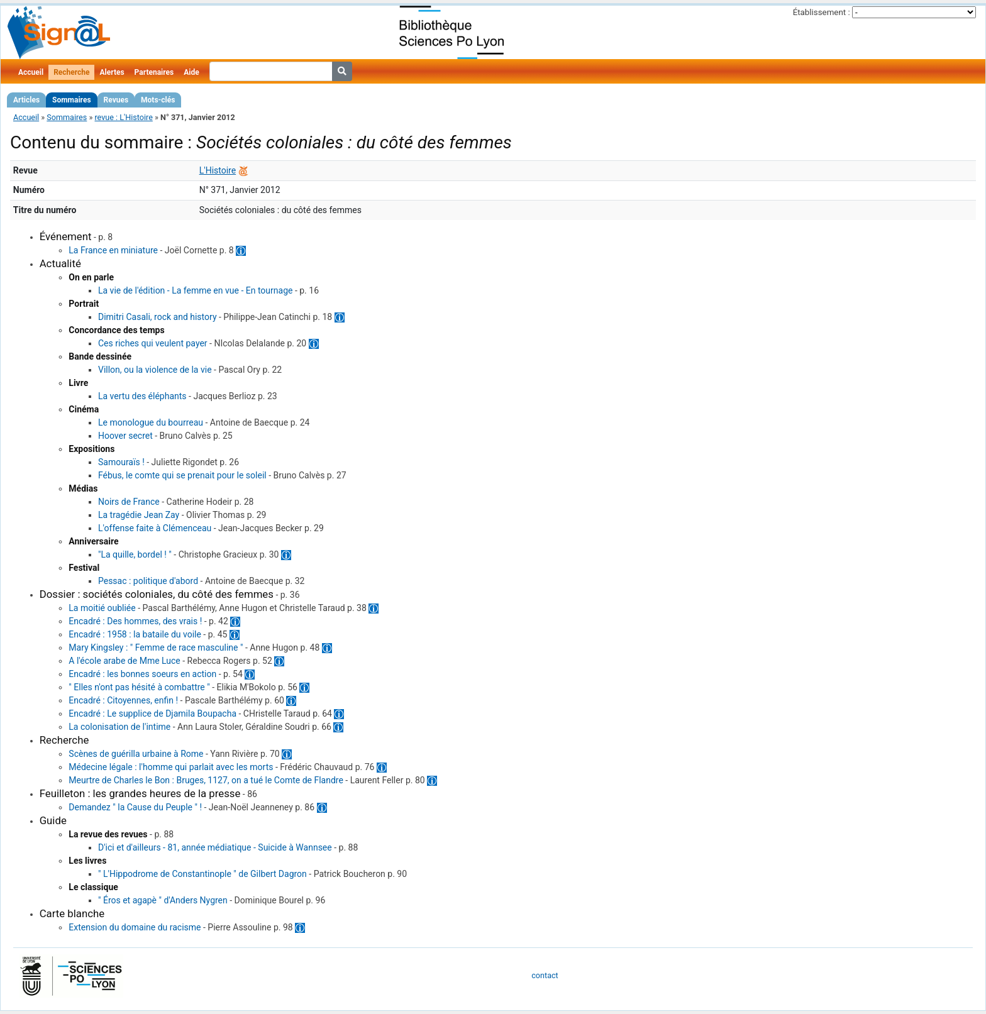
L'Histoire (217, 170)
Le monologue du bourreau (150, 422)
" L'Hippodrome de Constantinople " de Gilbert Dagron (202, 874)
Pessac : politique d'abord (148, 581)
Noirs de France (129, 502)
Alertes (111, 72)
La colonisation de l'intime (119, 727)
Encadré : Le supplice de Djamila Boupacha (152, 713)
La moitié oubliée (102, 608)
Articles (26, 100)
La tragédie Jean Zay (138, 515)
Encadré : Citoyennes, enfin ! (123, 700)
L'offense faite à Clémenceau (154, 528)
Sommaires (71, 100)
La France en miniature (113, 250)
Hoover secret (125, 436)
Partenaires (154, 72)
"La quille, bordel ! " (135, 554)
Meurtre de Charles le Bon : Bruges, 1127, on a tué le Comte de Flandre (206, 780)
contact (544, 975)
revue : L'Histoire (123, 117)
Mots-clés (158, 100)
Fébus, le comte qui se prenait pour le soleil (182, 475)
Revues (116, 100)
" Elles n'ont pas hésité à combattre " (139, 687)
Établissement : (821, 12)
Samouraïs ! (121, 462)
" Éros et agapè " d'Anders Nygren (163, 900)
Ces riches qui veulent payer (153, 343)
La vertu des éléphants (142, 396)
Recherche (71, 72)
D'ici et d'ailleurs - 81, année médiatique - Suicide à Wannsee (215, 847)
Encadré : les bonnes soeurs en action (142, 674)
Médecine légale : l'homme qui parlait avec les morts (171, 767)
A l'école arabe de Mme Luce (124, 661)
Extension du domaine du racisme (135, 927)
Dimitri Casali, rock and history (157, 317)
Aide (191, 72)
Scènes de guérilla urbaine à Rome (136, 754)
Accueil (30, 72)
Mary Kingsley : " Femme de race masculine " (156, 647)
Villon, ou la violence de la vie (155, 370)
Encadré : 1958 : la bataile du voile (135, 634)
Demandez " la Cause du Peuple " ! (135, 807)
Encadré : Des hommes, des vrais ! (135, 621)
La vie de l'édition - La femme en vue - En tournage (195, 290)
